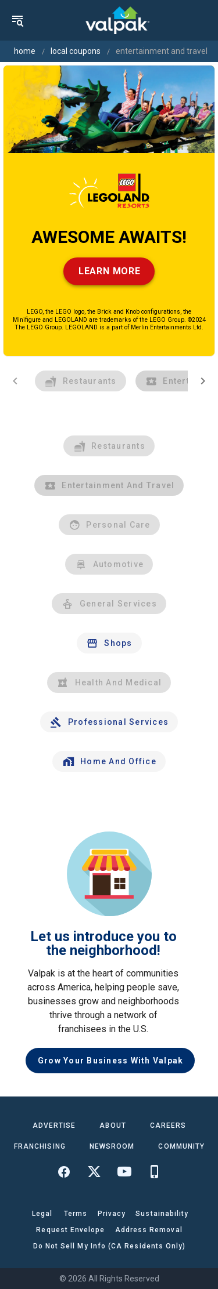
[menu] (17, 20)
